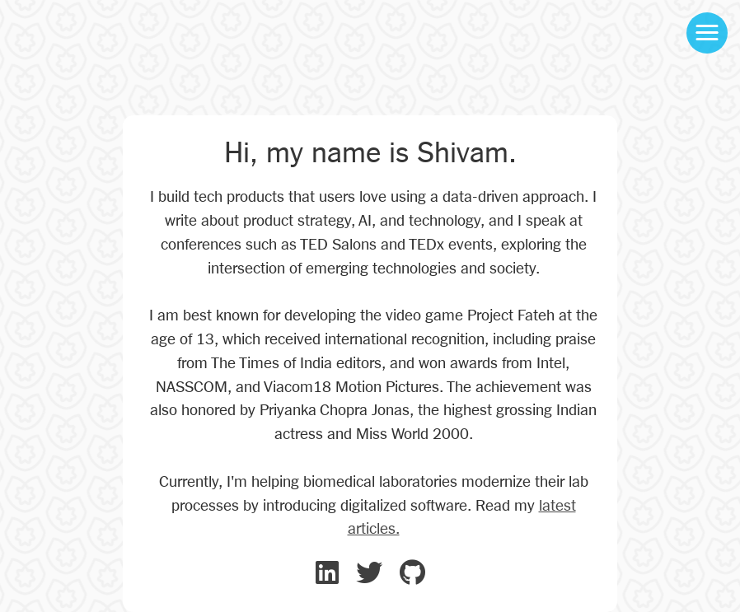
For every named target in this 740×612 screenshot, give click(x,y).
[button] (707, 33)
